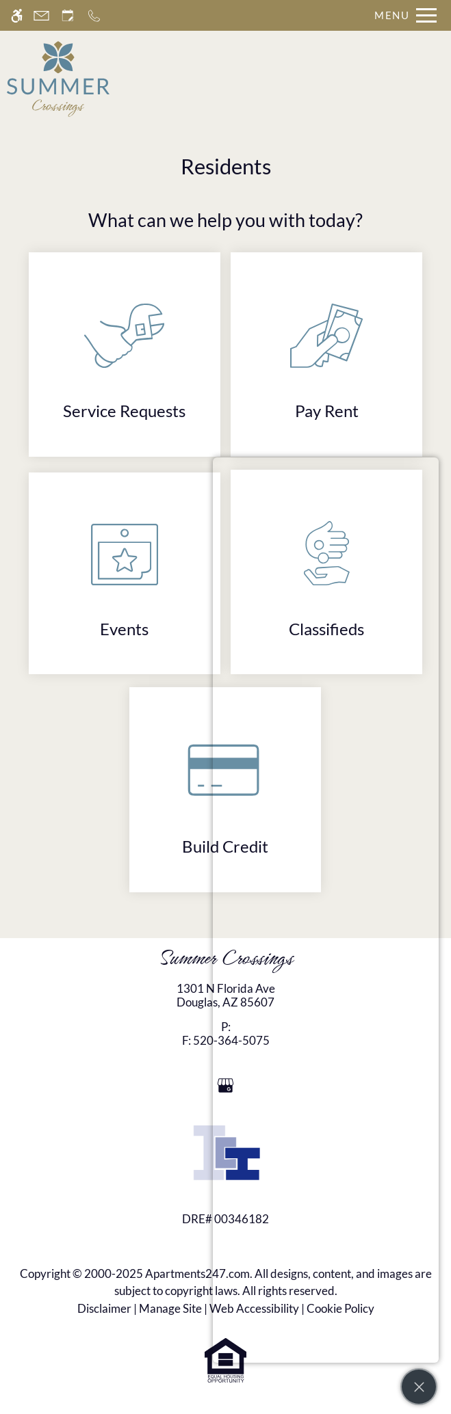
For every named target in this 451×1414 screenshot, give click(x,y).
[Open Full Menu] (402, 15)
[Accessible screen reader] (17, 15)
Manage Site (170, 1308)
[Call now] (94, 15)
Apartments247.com (197, 1273)
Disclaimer (104, 1308)
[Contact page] (41, 15)
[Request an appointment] (67, 15)
